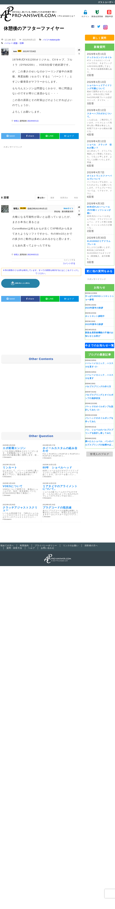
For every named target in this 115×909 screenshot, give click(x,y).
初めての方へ (7, 545)
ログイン (85, 13)
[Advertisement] (57, 169)
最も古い (41, 198)
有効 (76, 198)
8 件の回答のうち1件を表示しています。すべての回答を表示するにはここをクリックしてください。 (41, 271)
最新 (52, 198)
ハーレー (9, 43)
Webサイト (68, 208)
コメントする (69, 260)
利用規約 (24, 545)
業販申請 (109, 13)
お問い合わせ (47, 548)
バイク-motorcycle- (51, 40)
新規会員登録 (97, 13)
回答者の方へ (91, 545)
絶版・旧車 (18, 43)
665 (19, 51)
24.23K (23, 208)
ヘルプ (31, 548)
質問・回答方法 (14, 548)
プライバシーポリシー (46, 545)
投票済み (64, 198)
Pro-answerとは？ (67, 16)
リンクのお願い (71, 545)
